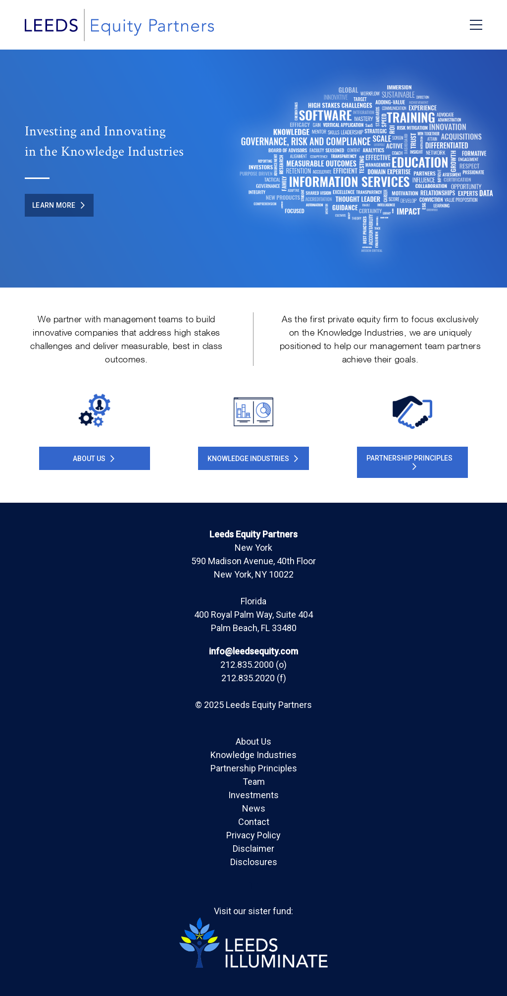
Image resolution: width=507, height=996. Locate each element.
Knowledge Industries (253, 755)
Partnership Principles (253, 768)
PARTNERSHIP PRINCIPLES (409, 462)
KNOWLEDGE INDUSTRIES (252, 459)
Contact (253, 822)
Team (254, 781)
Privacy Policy (253, 835)
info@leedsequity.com (253, 651)
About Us (93, 459)
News (253, 808)
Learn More (58, 205)
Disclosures (253, 862)
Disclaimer (253, 848)
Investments (253, 795)
